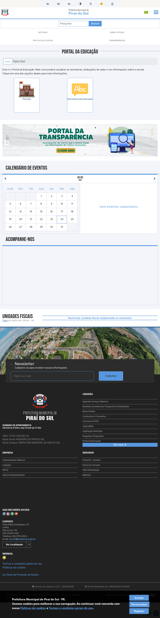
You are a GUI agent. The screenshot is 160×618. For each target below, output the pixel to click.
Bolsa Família (89, 411)
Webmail (87, 475)
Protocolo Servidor (91, 465)
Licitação (6, 465)
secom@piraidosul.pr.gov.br (22, 539)
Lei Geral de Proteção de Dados (20, 574)
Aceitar (139, 597)
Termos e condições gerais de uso (22, 563)
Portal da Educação (92, 441)
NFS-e (5, 470)
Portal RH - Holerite (91, 460)
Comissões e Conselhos (94, 417)
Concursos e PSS (91, 421)
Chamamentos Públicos (13, 460)
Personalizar (139, 604)
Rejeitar (139, 611)
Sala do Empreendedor (13, 475)
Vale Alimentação (91, 470)
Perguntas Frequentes (93, 436)
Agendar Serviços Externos (95, 402)
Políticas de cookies (14, 567)
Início (7, 61)
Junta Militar (88, 426)
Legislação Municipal (92, 431)
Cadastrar (111, 375)
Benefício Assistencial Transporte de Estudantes (106, 407)
